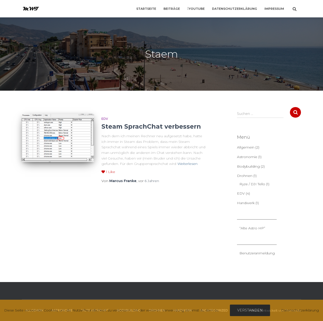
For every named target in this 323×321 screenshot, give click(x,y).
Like (108, 172)
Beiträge (171, 9)
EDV (104, 119)
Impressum (274, 9)
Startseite (146, 9)
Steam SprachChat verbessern (151, 126)
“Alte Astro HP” (252, 228)
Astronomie (247, 157)
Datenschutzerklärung (234, 9)
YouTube (197, 9)
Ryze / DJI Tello (252, 184)
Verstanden (250, 310)
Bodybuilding (248, 166)
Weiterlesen (187, 163)
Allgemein (245, 147)
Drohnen (244, 175)
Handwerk (246, 203)
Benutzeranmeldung (257, 253)
